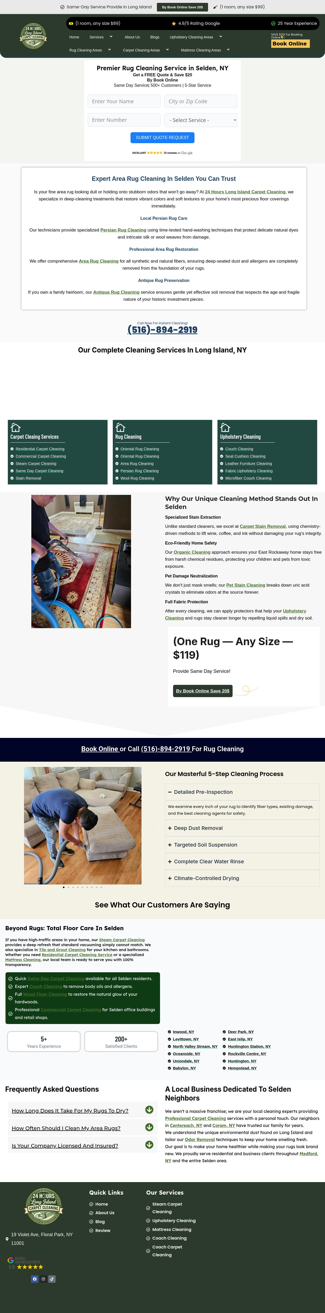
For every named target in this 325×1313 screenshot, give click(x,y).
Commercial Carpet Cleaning (71, 1009)
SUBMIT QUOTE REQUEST (162, 137)
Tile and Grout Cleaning (62, 949)
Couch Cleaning (45, 986)
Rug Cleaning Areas (91, 50)
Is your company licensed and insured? (65, 1146)
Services (102, 36)
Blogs (154, 37)
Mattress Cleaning (22, 959)
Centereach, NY (186, 1125)
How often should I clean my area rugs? (66, 1128)
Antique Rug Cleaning (116, 292)
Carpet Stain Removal (263, 526)
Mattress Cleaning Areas (206, 50)
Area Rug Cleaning (99, 261)
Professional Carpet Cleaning (195, 1118)
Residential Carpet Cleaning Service (77, 954)
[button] (11, 826)
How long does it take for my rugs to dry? (70, 1111)
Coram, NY (223, 1125)
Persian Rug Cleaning (123, 230)
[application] (106, 36)
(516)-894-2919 (162, 329)
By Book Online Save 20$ (202, 691)
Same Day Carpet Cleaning (56, 978)
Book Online (290, 43)
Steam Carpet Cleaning (122, 939)
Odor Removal (200, 1139)
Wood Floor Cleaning (45, 994)
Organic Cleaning (192, 552)
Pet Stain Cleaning (245, 585)
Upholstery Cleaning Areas (197, 36)
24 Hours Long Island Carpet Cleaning (245, 191)
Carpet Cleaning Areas (147, 50)
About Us (132, 37)
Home (74, 37)
